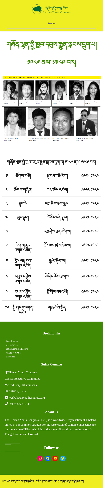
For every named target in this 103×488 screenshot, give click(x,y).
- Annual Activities (13, 353)
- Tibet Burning (11, 341)
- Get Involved (11, 345)
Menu (51, 23)
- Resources (10, 357)
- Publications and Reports (16, 349)
